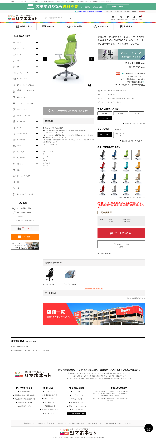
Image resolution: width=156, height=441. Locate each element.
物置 (18, 170)
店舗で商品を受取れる (25, 402)
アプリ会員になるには (135, 82)
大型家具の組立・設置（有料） (25, 395)
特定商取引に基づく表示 (76, 423)
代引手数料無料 (25, 391)
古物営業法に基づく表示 (95, 423)
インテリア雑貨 (22, 133)
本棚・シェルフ (22, 109)
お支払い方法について (50, 399)
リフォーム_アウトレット (25, 194)
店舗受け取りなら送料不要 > (93, 289)
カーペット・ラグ (22, 73)
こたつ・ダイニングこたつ (25, 85)
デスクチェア (21, 121)
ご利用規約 (128, 423)
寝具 (18, 67)
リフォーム (20, 164)
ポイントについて (51, 413)
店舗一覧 (51, 423)
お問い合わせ (127, 11)
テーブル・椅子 (22, 79)
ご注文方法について (50, 395)
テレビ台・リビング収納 (25, 103)
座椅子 (19, 61)
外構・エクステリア (23, 176)
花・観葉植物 (21, 140)
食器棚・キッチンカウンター (25, 91)
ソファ (19, 55)
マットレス (20, 49)
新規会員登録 (142, 11)
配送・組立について (77, 402)
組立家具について (51, 402)
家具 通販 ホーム (29, 423)
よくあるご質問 (118, 11)
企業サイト (134, 11)
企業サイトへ (62, 423)
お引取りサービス (25, 406)
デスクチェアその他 (69, 284)
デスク (19, 127)
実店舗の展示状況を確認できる (25, 399)
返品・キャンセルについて (50, 409)
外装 (18, 182)
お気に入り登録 (123, 244)
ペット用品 (20, 152)
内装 (18, 188)
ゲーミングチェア (48, 284)
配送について (50, 406)
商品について (77, 399)
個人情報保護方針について (114, 423)
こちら (143, 85)
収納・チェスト (22, 97)
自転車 (19, 146)
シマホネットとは (108, 11)
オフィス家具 (21, 158)
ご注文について (77, 391)
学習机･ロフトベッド (23, 115)
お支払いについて (77, 395)
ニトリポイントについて (135, 76)
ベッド (19, 42)
